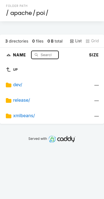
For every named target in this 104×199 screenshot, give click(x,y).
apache (21, 13)
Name (20, 54)
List (76, 40)
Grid (92, 40)
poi (40, 13)
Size (94, 55)
